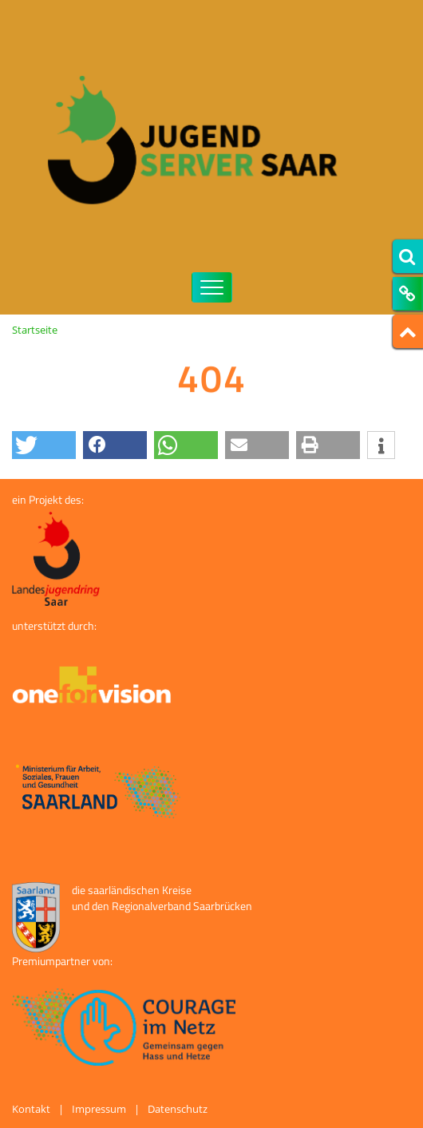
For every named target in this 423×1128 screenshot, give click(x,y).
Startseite (34, 330)
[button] (44, 445)
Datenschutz (178, 1109)
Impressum (99, 1109)
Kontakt (31, 1109)
